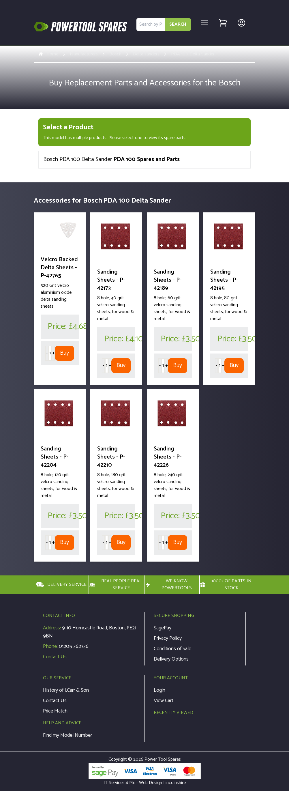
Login (159, 690)
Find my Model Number (67, 735)
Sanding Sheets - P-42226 (168, 457)
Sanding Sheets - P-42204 (55, 457)
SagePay (162, 628)
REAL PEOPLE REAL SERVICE (115, 585)
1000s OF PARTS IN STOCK (226, 585)
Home (48, 54)
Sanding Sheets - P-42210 (111, 457)
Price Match (55, 711)
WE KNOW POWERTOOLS (168, 585)
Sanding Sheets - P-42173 (111, 280)
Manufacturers (84, 54)
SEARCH (177, 24)
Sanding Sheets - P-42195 (224, 280)
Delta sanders (146, 54)
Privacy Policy (168, 638)
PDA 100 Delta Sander (193, 54)
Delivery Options (171, 659)
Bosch (115, 54)
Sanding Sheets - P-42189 (168, 280)
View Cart (163, 700)
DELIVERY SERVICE (61, 585)
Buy (64, 353)
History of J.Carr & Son (66, 690)
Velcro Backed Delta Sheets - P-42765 (59, 268)
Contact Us (55, 656)
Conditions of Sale (172, 648)
